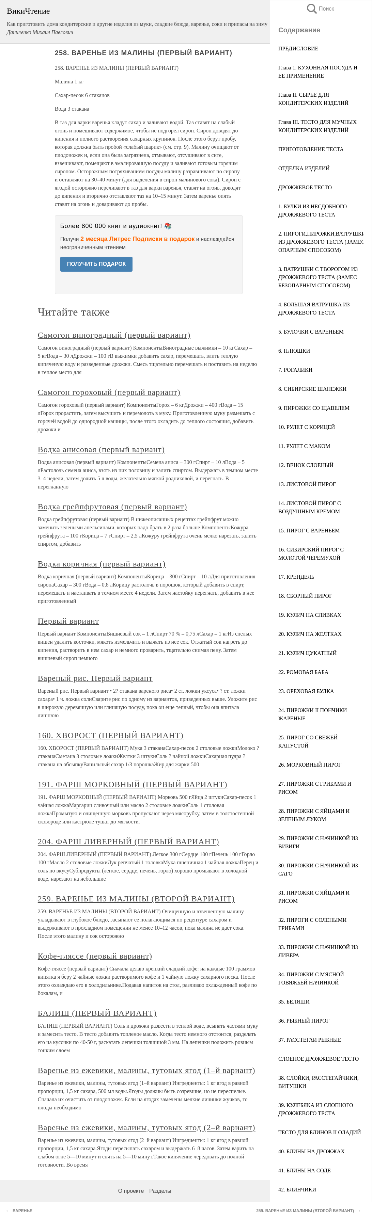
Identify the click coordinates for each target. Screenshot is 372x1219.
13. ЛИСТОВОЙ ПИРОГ (307, 484)
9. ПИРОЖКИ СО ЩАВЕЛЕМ (314, 408)
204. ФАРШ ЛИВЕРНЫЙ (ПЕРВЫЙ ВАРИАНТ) (128, 841)
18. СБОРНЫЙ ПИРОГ (305, 596)
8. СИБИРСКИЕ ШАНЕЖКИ (312, 389)
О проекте (131, 1191)
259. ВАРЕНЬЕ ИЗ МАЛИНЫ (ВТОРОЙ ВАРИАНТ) (136, 898)
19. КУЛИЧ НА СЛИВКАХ (309, 615)
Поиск (320, 9)
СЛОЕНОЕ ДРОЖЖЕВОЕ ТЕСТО (318, 1059)
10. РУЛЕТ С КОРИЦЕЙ (306, 427)
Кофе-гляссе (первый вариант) (95, 955)
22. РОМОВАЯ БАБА (303, 672)
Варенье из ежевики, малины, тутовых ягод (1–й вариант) (146, 1070)
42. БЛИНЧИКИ (297, 1189)
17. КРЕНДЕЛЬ (296, 577)
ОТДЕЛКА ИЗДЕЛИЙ (304, 168)
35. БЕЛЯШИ (294, 1002)
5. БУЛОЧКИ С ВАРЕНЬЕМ (311, 332)
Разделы (160, 1191)
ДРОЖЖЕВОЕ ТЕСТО (305, 187)
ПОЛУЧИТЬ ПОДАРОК (96, 264)
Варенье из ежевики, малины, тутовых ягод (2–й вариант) (146, 1127)
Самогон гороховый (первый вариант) (109, 392)
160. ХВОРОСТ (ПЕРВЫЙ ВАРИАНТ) (111, 735)
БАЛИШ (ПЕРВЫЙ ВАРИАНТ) (97, 1013)
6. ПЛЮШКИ (294, 351)
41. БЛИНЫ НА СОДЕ (304, 1170)
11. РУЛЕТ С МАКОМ (304, 446)
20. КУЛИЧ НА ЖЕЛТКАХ (310, 634)
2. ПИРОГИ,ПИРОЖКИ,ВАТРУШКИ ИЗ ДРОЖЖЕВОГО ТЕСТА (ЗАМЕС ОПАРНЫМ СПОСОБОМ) (322, 242)
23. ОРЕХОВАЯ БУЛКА (306, 691)
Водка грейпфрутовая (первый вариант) (112, 506)
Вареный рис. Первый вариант (95, 678)
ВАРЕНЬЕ (22, 1210)
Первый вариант (68, 620)
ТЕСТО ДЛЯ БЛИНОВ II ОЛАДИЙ (319, 1132)
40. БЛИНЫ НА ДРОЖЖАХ (311, 1151)
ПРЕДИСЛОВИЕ (298, 48)
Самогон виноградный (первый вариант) (114, 335)
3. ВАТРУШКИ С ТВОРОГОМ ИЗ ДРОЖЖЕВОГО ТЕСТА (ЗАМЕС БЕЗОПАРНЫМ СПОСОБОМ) (318, 277)
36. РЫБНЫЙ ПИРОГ (303, 1021)
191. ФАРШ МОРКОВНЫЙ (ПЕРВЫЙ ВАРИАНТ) (133, 784)
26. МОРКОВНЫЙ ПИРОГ (309, 765)
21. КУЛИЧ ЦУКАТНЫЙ (307, 653)
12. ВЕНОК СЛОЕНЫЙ (306, 465)
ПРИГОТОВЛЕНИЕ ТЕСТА (311, 149)
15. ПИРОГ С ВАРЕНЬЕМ (309, 530)
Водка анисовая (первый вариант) (101, 449)
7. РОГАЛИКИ (295, 370)
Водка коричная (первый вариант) (102, 563)
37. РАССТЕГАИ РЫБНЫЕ (309, 1040)
